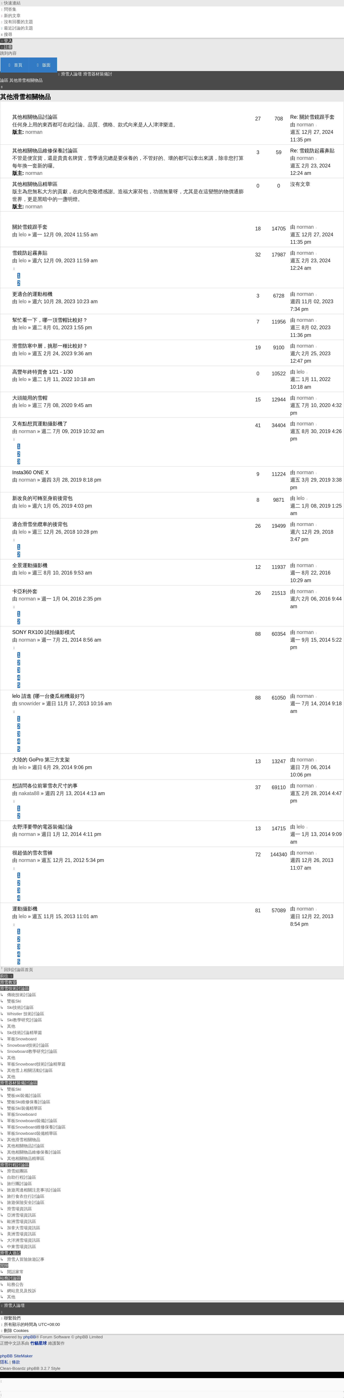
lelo (22, 234)
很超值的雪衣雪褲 (32, 853)
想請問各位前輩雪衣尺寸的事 (45, 786)
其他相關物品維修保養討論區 (45, 150)
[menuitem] (8, 9)
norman (33, 132)
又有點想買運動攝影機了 (40, 424)
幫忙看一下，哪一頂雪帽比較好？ (50, 320)
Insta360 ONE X (30, 472)
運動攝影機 (24, 909)
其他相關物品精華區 (35, 184)
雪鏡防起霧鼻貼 (29, 253)
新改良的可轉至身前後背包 (42, 498)
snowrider (29, 703)
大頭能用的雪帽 (29, 398)
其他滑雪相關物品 (25, 96)
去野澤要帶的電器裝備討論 (42, 827)
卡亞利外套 (24, 591)
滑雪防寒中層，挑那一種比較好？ (50, 346)
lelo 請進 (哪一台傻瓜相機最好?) (48, 696)
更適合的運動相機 (32, 294)
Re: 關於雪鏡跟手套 (312, 117)
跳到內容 (8, 53)
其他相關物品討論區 (35, 117)
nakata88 (29, 793)
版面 (43, 65)
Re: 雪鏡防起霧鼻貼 (312, 150)
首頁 (14, 65)
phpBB (29, 1337)
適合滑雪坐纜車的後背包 (40, 524)
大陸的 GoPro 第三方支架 (41, 760)
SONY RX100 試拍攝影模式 (43, 632)
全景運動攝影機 (29, 565)
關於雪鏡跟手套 (29, 227)
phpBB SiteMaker (16, 1356)
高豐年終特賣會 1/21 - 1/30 (42, 372)
